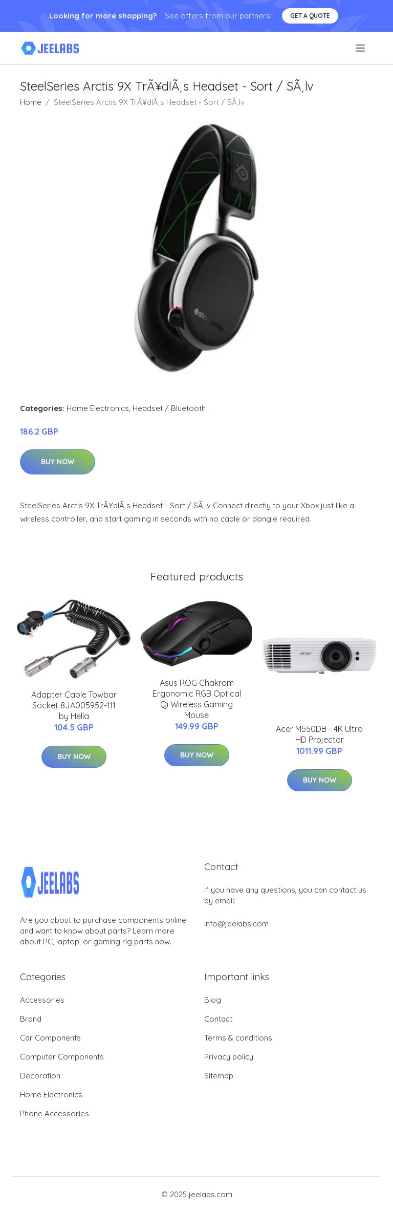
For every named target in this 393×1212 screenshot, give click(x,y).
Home (30, 102)
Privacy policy (228, 1057)
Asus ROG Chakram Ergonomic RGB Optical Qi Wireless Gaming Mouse (196, 699)
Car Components (50, 1038)
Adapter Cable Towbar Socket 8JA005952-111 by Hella (74, 705)
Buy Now (57, 461)
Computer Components (62, 1057)
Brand (30, 1019)
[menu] (361, 48)
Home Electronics (98, 408)
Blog (212, 1000)
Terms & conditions (238, 1038)
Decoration (40, 1075)
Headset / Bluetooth (169, 408)
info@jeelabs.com (236, 923)
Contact (218, 1019)
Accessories (42, 1000)
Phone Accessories (54, 1113)
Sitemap (218, 1075)
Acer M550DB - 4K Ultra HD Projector (319, 734)
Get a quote (310, 15)
